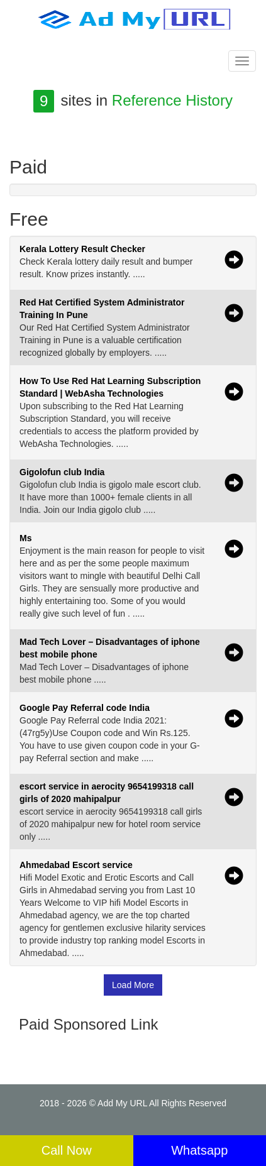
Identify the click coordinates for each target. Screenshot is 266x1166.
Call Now (67, 1150)
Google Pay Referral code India (84, 708)
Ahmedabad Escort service (76, 865)
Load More (133, 985)
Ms (25, 538)
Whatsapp (199, 1150)
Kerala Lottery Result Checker (82, 249)
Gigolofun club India (61, 472)
